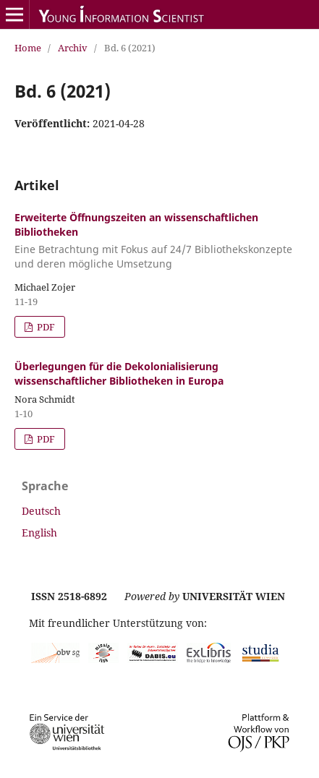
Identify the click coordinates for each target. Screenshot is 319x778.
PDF (45, 326)
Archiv (73, 47)
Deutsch (41, 511)
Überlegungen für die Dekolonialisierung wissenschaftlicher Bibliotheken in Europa (119, 373)
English (39, 532)
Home (27, 47)
